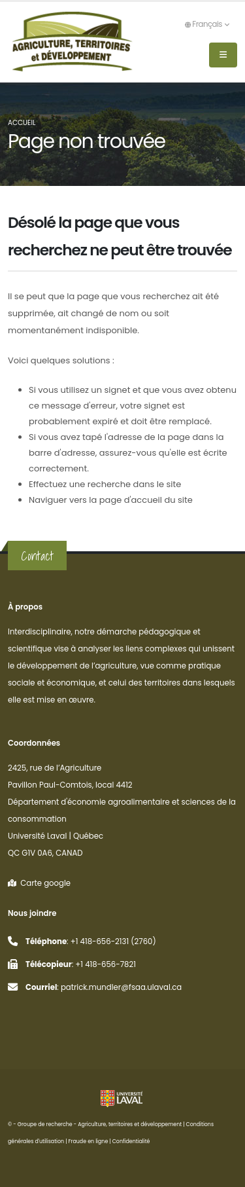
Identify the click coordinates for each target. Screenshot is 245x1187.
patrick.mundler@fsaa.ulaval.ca (121, 987)
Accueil (21, 123)
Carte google (39, 883)
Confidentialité (131, 1141)
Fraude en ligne (88, 1141)
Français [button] (207, 24)
